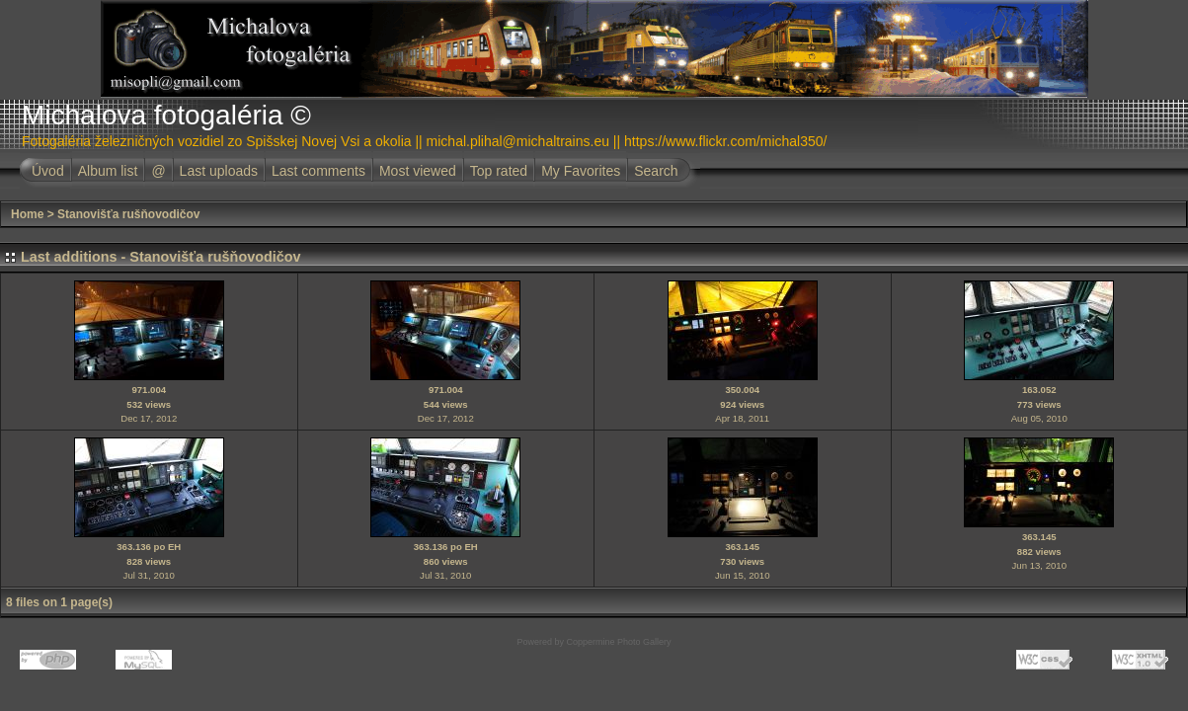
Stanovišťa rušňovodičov (128, 214)
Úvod (48, 171)
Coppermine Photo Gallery (618, 642)
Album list (108, 171)
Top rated (498, 171)
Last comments (318, 171)
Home (27, 214)
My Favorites (580, 171)
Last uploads (219, 171)
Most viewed (417, 171)
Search (655, 171)
